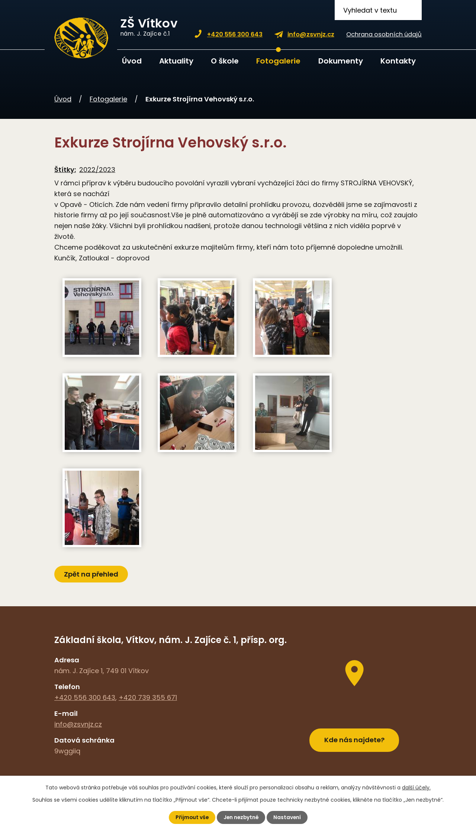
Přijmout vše (191, 817)
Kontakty (398, 61)
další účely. (416, 787)
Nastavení (288, 817)
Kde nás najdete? (354, 738)
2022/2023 (97, 169)
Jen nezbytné (241, 817)
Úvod (132, 61)
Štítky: (65, 169)
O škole (225, 61)
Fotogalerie (278, 61)
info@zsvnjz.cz (310, 34)
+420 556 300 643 (235, 34)
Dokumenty (340, 61)
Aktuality (176, 61)
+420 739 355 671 (148, 697)
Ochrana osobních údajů (384, 34)
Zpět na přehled (91, 574)
